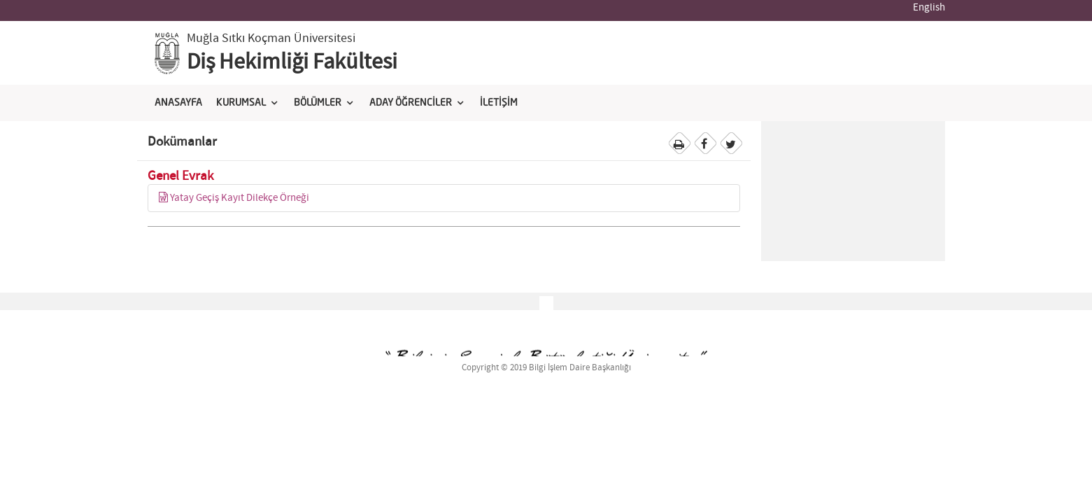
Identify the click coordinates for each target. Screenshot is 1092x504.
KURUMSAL (241, 103)
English (929, 8)
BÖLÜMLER (317, 103)
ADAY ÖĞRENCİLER (410, 103)
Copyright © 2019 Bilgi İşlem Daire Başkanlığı (546, 368)
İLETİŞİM (499, 103)
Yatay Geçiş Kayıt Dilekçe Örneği (234, 198)
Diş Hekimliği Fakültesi (292, 62)
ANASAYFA (178, 103)
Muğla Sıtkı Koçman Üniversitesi (271, 38)
